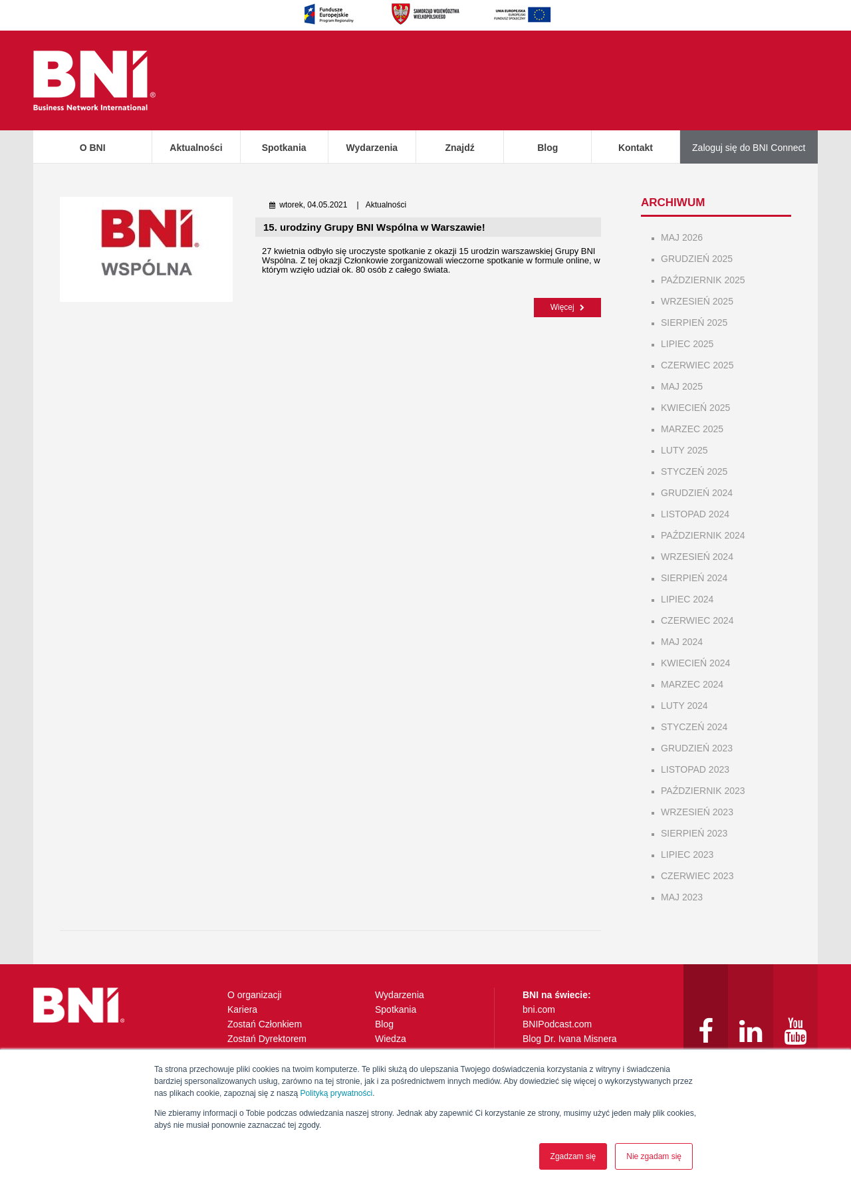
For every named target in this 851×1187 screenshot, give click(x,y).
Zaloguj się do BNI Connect (748, 147)
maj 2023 (682, 897)
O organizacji (254, 994)
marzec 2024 (692, 684)
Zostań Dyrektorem (266, 1038)
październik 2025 (703, 280)
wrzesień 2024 (697, 556)
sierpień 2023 (694, 833)
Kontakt (635, 147)
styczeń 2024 (694, 727)
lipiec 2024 (687, 599)
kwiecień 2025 (695, 407)
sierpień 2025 (694, 322)
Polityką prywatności (336, 1093)
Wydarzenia (372, 147)
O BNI (93, 147)
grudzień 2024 (697, 492)
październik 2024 (703, 535)
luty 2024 (684, 705)
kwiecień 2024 (695, 663)
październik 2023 (703, 790)
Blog (547, 147)
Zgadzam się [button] (573, 1156)
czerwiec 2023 (697, 875)
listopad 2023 (695, 769)
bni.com (539, 1009)
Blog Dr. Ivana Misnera (570, 1038)
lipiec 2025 (687, 343)
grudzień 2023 (697, 748)
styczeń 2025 (694, 471)
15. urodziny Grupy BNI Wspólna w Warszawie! (374, 227)
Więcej (567, 307)
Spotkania (284, 147)
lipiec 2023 (687, 854)
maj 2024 (682, 641)
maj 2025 (682, 386)
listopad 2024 (695, 514)
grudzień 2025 (697, 258)
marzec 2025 (692, 429)
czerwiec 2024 (697, 620)
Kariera (242, 1009)
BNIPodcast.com (557, 1024)
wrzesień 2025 (697, 301)
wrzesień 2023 (697, 812)
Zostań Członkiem (264, 1024)
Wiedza (390, 1038)
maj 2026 (682, 237)
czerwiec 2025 (697, 365)
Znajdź (459, 147)
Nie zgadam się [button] (653, 1156)
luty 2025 (684, 450)
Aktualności (196, 147)
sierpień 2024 (694, 578)
